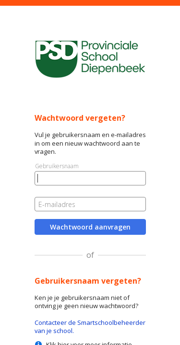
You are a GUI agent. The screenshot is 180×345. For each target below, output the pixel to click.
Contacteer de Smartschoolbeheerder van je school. (90, 326)
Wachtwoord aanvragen (90, 226)
